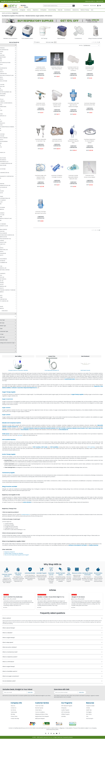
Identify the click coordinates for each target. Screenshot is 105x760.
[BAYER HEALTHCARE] (3, 135)
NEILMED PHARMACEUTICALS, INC (12, 185)
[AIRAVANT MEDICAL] (3, 209)
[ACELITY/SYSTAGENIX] (3, 207)
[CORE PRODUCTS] (3, 139)
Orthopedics (43, 10)
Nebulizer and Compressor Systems (11, 423)
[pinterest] (61, 733)
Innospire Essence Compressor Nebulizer (18, 370)
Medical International (9, 260)
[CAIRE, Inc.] (3, 179)
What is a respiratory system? (10, 657)
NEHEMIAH (6, 271)
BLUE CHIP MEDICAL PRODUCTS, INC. (12, 218)
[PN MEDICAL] (3, 189)
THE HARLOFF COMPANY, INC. (11, 301)
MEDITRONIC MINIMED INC (10, 262)
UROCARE (6, 304)
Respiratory (35, 10)
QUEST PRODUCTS (8, 288)
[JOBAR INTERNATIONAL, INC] (3, 249)
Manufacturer (6, 45)
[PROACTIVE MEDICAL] (3, 101)
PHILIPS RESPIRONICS (9, 48)
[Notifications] (98, 5)
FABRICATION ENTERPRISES (10, 141)
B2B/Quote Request (40, 718)
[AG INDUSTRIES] (3, 58)
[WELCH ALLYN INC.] (3, 306)
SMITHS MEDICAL (8, 77)
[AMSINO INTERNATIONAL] (3, 106)
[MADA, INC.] (3, 181)
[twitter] (44, 733)
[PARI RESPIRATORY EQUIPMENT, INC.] (3, 91)
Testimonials (14, 712)
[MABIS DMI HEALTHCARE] (3, 165)
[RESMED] (3, 170)
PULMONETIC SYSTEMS (9, 169)
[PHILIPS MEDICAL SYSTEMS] (3, 80)
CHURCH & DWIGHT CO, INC (10, 226)
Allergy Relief (6, 594)
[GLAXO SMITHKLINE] (3, 240)
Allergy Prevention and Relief (9, 486)
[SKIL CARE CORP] (3, 297)
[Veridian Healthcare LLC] (3, 115)
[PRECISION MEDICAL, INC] (3, 286)
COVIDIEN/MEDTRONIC (9, 57)
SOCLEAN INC (7, 128)
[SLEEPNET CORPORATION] (3, 299)
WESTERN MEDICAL (8, 308)
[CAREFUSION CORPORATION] (3, 49)
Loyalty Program (65, 710)
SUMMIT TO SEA (8, 110)
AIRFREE (6, 132)
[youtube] (57, 733)
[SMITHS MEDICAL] (3, 77)
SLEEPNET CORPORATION (10, 299)
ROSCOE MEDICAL (8, 79)
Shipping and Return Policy (41, 714)
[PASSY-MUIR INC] (3, 124)
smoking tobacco (25, 514)
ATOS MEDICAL (7, 60)
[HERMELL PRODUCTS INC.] (3, 242)
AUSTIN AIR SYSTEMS (9, 134)
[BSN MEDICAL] (3, 178)
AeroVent (20, 435)
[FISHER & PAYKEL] (3, 69)
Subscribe (30, 692)
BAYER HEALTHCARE (9, 136)
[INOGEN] (3, 97)
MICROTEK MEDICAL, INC (10, 268)
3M (5, 205)
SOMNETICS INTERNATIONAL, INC (12, 198)
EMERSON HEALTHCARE (9, 158)
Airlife (5, 316)
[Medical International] (3, 260)
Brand (4, 313)
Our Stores (13, 710)
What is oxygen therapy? (9, 637)
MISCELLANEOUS (8, 64)
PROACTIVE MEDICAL (9, 101)
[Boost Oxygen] (3, 220)
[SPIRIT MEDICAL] (3, 104)
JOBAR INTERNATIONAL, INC (10, 249)
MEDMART (6, 264)
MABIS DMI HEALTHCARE (10, 165)
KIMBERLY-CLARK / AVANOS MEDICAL (13, 103)
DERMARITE (7, 227)
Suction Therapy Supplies (8, 454)
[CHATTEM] (3, 150)
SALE (92, 10)
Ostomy (29, 10)
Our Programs (66, 703)
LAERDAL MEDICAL (8, 251)
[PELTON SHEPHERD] (3, 282)
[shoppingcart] (100, 5)
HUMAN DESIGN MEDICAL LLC (11, 161)
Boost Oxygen (7, 220)
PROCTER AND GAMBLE (9, 93)
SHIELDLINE (6, 194)
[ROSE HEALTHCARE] (3, 190)
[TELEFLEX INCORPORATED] (3, 68)
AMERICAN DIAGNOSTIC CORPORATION (13, 176)
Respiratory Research (9, 552)
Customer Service (42, 703)
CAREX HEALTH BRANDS (9, 224)
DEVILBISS (6, 82)
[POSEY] (3, 167)
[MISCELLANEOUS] (3, 64)
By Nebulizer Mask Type (8, 337)
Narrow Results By (14, 42)
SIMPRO (6, 293)
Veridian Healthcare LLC (10, 115)
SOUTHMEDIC (7, 130)
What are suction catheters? (10, 647)
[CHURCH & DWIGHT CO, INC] (3, 225)
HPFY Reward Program (66, 706)
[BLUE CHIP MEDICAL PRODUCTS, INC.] (3, 218)
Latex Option (6, 348)
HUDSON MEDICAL (8, 248)
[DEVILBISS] (3, 82)
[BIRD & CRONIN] (3, 216)
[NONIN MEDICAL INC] (3, 277)
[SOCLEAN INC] (3, 128)
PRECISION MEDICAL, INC (10, 286)
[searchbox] (59, 6)
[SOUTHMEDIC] (3, 130)
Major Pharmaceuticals (9, 253)
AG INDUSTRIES (7, 59)
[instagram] (50, 733)
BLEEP (5, 117)
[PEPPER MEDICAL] (3, 90)
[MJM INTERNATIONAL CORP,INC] (3, 269)
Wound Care (15, 10)
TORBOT (6, 303)
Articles (88, 708)
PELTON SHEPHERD (8, 282)
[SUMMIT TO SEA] (3, 110)
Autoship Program (41, 573)
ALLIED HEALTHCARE (9, 84)
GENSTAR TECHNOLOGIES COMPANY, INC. (14, 235)
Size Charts (89, 714)
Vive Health (84, 545)
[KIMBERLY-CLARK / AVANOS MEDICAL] (3, 102)
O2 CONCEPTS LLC (8, 99)
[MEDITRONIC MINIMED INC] (3, 262)
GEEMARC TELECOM (9, 231)
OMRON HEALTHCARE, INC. (10, 187)
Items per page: (50, 42)
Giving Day (63, 708)
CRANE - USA (7, 88)
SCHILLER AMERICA (8, 292)
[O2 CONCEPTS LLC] (3, 99)
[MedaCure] (3, 256)
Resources (90, 703)
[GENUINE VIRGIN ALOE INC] (3, 236)
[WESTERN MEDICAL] (3, 308)
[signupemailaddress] (15, 692)
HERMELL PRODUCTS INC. (10, 242)
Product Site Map (15, 718)
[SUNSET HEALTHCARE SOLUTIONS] (3, 62)
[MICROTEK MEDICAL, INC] (3, 267)
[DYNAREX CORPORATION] (3, 73)
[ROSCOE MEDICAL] (3, 79)
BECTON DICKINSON (9, 213)
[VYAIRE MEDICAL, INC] (3, 86)
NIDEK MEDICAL (8, 275)
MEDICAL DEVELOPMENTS (10, 259)
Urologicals (22, 10)
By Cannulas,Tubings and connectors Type (13, 343)
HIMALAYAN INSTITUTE (9, 244)
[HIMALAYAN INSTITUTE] (3, 244)
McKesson (71, 545)
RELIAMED (6, 112)
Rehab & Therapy (85, 10)
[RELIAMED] (3, 112)
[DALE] (3, 154)
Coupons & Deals (90, 706)
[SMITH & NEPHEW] (3, 196)
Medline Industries (93, 545)
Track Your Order (39, 706)
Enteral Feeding (52, 10)
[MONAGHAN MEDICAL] (3, 95)
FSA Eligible (88, 712)
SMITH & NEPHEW (8, 196)
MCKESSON (7, 66)
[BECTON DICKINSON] (3, 212)
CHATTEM (6, 150)
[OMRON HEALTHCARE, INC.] (3, 187)
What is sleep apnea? (8, 642)
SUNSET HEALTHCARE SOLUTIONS (12, 62)
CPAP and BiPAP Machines (9, 440)
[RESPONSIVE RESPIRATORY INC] (3, 172)
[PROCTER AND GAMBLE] (3, 93)
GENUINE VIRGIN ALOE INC (10, 237)
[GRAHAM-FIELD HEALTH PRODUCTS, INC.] (3, 75)
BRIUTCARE (7, 148)
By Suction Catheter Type (9, 326)
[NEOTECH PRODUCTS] (3, 123)
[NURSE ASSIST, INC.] (3, 280)
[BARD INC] (3, 211)
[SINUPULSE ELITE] (3, 295)
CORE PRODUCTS (8, 139)
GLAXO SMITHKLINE (8, 240)
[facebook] (47, 733)
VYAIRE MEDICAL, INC (9, 86)
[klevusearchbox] (74, 6)
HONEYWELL (7, 246)
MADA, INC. (7, 181)
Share (5, 607)
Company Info (16, 703)
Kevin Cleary (6, 599)
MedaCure (6, 257)
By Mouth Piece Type (8, 334)
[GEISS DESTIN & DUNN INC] (3, 233)
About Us (13, 706)
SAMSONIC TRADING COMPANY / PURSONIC (14, 290)
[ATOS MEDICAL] (3, 60)
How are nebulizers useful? (9, 681)
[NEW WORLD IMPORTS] (3, 273)
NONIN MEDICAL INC (9, 277)
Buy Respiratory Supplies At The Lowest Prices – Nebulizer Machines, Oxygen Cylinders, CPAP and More (27, 16)
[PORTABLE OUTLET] (3, 284)
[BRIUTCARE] (3, 148)
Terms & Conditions (40, 712)
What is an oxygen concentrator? (11, 676)
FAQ (87, 716)
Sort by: (81, 45)
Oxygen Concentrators (7, 399)
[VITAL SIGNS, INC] (3, 201)
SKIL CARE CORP (8, 297)
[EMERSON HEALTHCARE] (3, 157)
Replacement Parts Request (42, 716)
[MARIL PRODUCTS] (3, 255)
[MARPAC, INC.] (3, 145)
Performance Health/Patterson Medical (13, 126)
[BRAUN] (3, 222)
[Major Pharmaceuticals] (3, 253)
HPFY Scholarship (65, 712)
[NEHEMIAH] (3, 271)
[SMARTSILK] (3, 174)
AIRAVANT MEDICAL (9, 209)
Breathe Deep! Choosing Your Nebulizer (13, 553)
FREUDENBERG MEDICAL (10, 159)
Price (4, 351)
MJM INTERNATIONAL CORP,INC (11, 270)
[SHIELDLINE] (3, 194)
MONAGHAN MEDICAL (9, 95)
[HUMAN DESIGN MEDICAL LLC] (3, 161)
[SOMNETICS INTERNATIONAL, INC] (3, 198)
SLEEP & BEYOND (8, 114)
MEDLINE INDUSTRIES (9, 55)
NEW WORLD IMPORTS (9, 273)
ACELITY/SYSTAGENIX (9, 207)
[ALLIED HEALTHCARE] (3, 84)
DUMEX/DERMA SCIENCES (10, 229)
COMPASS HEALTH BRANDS (10, 137)
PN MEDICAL (7, 189)
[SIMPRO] (3, 293)
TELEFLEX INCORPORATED (10, 68)
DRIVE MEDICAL (8, 53)
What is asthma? (7, 618)
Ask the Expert (89, 718)
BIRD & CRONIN (7, 216)
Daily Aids (60, 10)
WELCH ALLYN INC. (8, 306)
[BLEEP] (3, 117)
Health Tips (89, 710)
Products (37, 42)
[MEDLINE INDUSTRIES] (3, 55)
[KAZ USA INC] (3, 119)
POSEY (5, 167)
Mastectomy (76, 10)
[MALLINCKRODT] (3, 121)
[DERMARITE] (3, 227)
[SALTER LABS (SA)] (3, 51)
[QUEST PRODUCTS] (3, 288)
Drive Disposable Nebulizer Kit (52, 370)
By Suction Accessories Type (10, 340)
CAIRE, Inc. (6, 180)
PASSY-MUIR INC (8, 125)
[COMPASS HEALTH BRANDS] (3, 137)
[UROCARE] (3, 304)
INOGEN (6, 97)
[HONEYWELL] (3, 245)
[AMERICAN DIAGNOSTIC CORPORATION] (3, 176)
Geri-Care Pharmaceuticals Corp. (12, 238)
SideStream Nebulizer (28, 428)
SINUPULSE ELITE (8, 295)
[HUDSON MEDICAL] (3, 247)
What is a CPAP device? (8, 662)
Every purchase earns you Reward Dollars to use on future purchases (98, 580)
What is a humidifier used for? (10, 671)
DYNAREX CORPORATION (10, 73)
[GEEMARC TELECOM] (3, 231)
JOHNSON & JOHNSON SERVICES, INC (13, 163)
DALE (5, 154)
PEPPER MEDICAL (8, 90)
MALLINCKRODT (8, 121)
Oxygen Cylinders (6, 414)
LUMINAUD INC (7, 143)
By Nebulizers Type (7, 328)
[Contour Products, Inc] (3, 152)
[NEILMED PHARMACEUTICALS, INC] (3, 185)
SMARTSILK (6, 174)
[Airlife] (3, 316)
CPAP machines (91, 447)
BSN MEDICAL (7, 178)
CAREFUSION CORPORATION (11, 49)
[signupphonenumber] (66, 692)
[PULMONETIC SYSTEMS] (3, 168)
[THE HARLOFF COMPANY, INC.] (3, 300)
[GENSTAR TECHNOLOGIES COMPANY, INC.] (3, 234)
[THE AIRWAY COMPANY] (3, 200)
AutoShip (63, 716)
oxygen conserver (6, 407)
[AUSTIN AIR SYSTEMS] (3, 134)
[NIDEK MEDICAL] (3, 275)
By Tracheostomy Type (8, 320)
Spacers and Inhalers (42, 594)
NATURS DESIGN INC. (9, 183)
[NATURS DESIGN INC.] (3, 183)
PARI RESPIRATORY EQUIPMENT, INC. (12, 92)
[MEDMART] (3, 264)
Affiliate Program (65, 714)
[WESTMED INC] (3, 203)
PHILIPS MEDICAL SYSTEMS (10, 81)
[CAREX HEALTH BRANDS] (3, 223)
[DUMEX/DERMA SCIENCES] (3, 229)
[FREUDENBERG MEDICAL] (3, 159)
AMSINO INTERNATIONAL (10, 106)
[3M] (3, 205)
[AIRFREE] (3, 132)
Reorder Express (39, 708)
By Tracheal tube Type (8, 323)
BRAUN (6, 222)
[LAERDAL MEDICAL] (3, 251)
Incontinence (67, 10)
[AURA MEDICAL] (3, 146)
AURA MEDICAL (7, 147)
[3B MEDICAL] (3, 108)
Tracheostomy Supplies (8, 473)
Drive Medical (77, 545)
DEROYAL (6, 156)
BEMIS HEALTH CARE (9, 215)
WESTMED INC (7, 204)
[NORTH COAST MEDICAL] (3, 278)
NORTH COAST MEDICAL (10, 279)
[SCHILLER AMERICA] (3, 291)
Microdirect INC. (8, 266)
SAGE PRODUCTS (8, 193)
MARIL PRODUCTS (8, 255)
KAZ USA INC (7, 119)
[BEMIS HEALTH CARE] (3, 214)
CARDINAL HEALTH (8, 71)
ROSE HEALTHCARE (8, 191)
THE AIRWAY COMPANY (9, 200)
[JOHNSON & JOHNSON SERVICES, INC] (3, 163)
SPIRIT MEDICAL (8, 104)
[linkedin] (54, 733)
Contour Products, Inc (9, 152)
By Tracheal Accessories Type (10, 331)
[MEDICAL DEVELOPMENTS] (3, 258)
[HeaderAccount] (93, 5)
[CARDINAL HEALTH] (3, 71)
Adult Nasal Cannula (85, 370)
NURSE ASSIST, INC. (8, 281)
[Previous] (92, 42)
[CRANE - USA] (3, 88)
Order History (38, 710)
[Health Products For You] (10, 5)
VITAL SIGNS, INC (8, 202)
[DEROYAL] (3, 156)
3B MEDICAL (7, 108)
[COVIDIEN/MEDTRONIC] (3, 57)
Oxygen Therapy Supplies (8, 392)
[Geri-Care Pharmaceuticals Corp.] (3, 238)
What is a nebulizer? (7, 633)
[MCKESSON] (3, 66)
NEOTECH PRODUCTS (9, 123)
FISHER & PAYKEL (8, 70)
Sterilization (6, 346)
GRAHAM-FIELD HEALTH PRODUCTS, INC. (13, 75)
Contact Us (86, 5)
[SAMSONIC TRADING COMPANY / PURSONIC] (3, 289)
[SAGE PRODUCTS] (3, 192)
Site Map (13, 714)
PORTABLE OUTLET (8, 284)
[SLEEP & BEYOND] (3, 113)
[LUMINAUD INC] (3, 143)
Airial (8, 435)
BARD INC (6, 211)
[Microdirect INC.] (3, 266)
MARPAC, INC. (7, 145)
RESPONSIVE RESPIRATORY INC (11, 172)
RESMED (6, 170)
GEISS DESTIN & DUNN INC (10, 233)
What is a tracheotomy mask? (10, 652)
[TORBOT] (3, 302)
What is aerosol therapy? (9, 628)
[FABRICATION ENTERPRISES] (3, 141)
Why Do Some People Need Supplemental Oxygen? (16, 555)
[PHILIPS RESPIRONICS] (3, 47)
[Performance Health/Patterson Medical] (3, 126)
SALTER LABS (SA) (8, 51)
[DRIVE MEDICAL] (3, 53)
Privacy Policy (14, 716)
